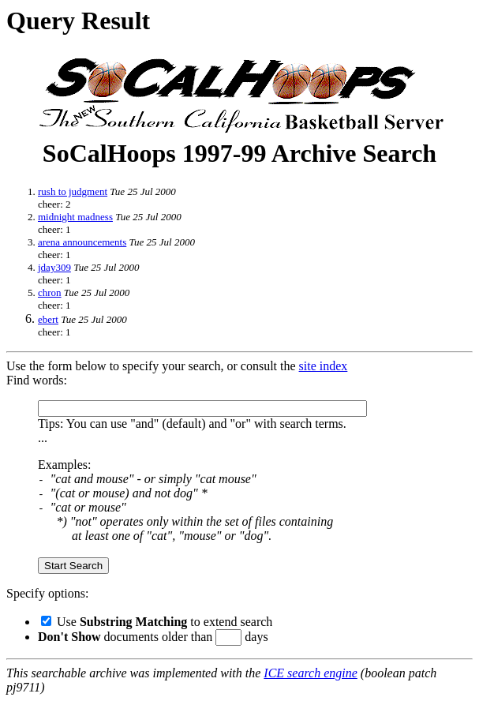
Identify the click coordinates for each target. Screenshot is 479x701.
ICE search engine (310, 673)
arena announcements (82, 242)
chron (50, 292)
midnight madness (75, 217)
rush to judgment (72, 191)
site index (323, 366)
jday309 (54, 267)
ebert (48, 319)
